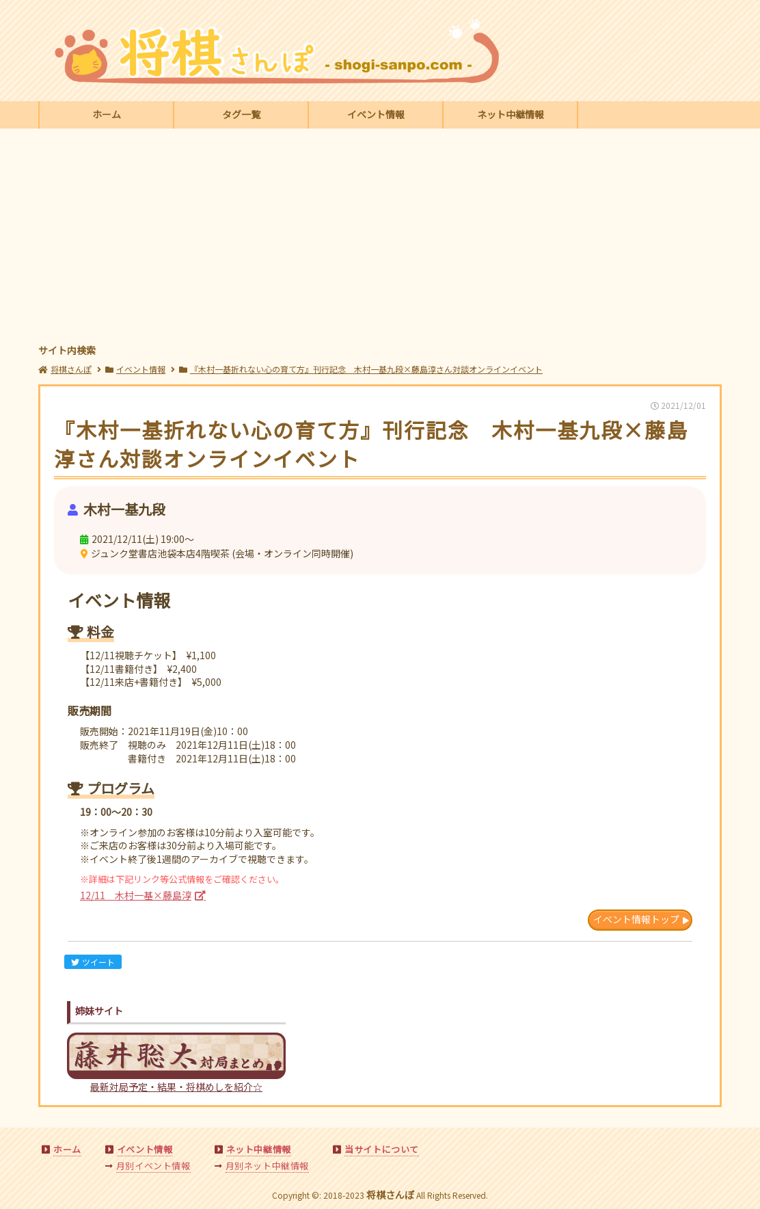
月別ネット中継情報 (267, 1165)
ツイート (93, 962)
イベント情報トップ (636, 919)
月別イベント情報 (153, 1165)
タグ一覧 (241, 114)
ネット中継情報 (510, 114)
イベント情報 (376, 114)
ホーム (106, 114)
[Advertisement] (380, 238)
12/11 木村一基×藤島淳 (135, 895)
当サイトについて (381, 1149)
